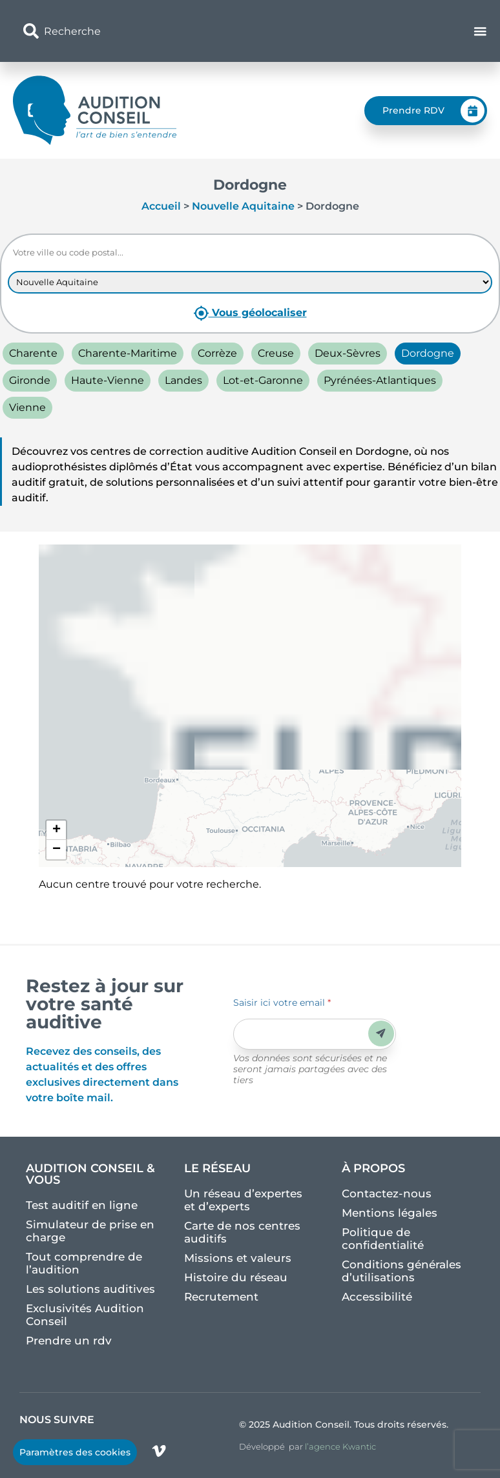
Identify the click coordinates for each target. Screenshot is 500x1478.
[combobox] (172, 31)
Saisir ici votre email (282, 1002)
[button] (56, 830)
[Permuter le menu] (480, 31)
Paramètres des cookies (74, 1452)
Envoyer (381, 1033)
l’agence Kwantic (340, 1446)
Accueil (161, 206)
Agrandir (253, 566)
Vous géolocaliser (250, 313)
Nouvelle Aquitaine (243, 206)
